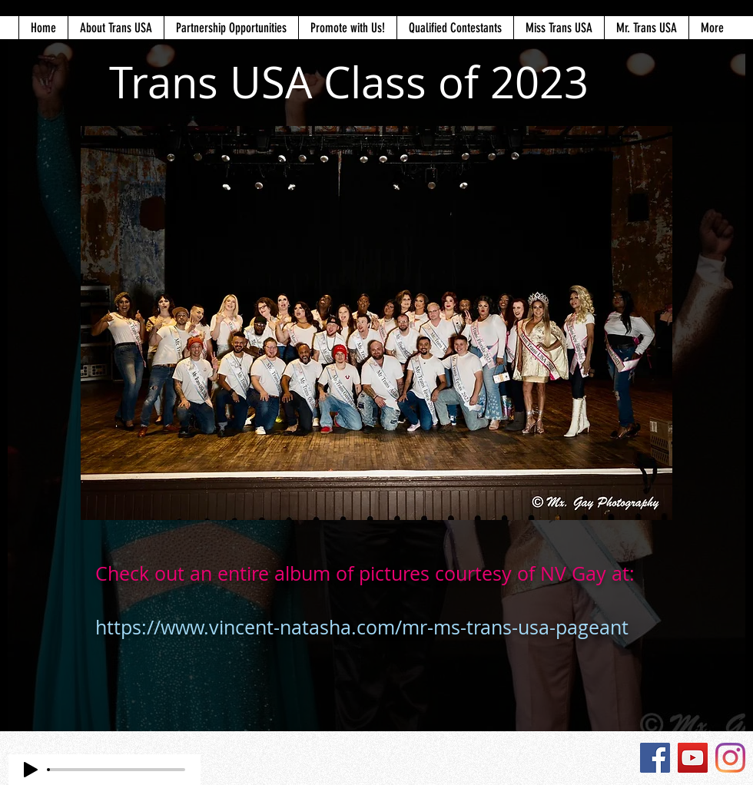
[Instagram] (730, 758)
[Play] (31, 769)
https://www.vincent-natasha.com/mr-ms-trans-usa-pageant (362, 627)
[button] (116, 27)
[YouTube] (693, 758)
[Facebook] (655, 758)
